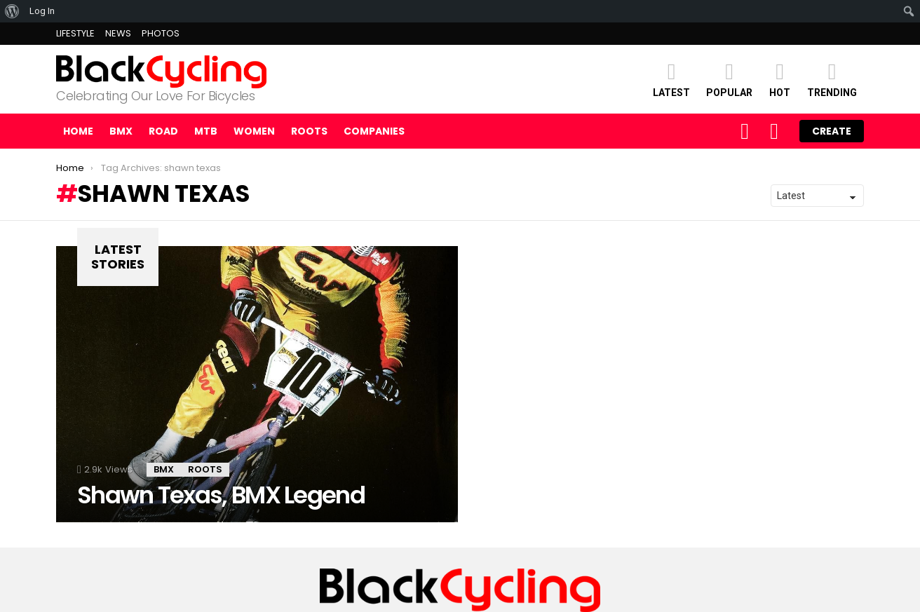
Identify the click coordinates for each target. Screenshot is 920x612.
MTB (205, 131)
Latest (671, 78)
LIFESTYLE (75, 33)
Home (78, 131)
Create (831, 131)
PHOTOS (161, 33)
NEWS (118, 33)
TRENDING (832, 78)
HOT (780, 78)
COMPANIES (374, 131)
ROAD (163, 131)
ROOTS (309, 131)
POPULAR (729, 78)
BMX (121, 131)
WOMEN (254, 131)
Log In (42, 11)
